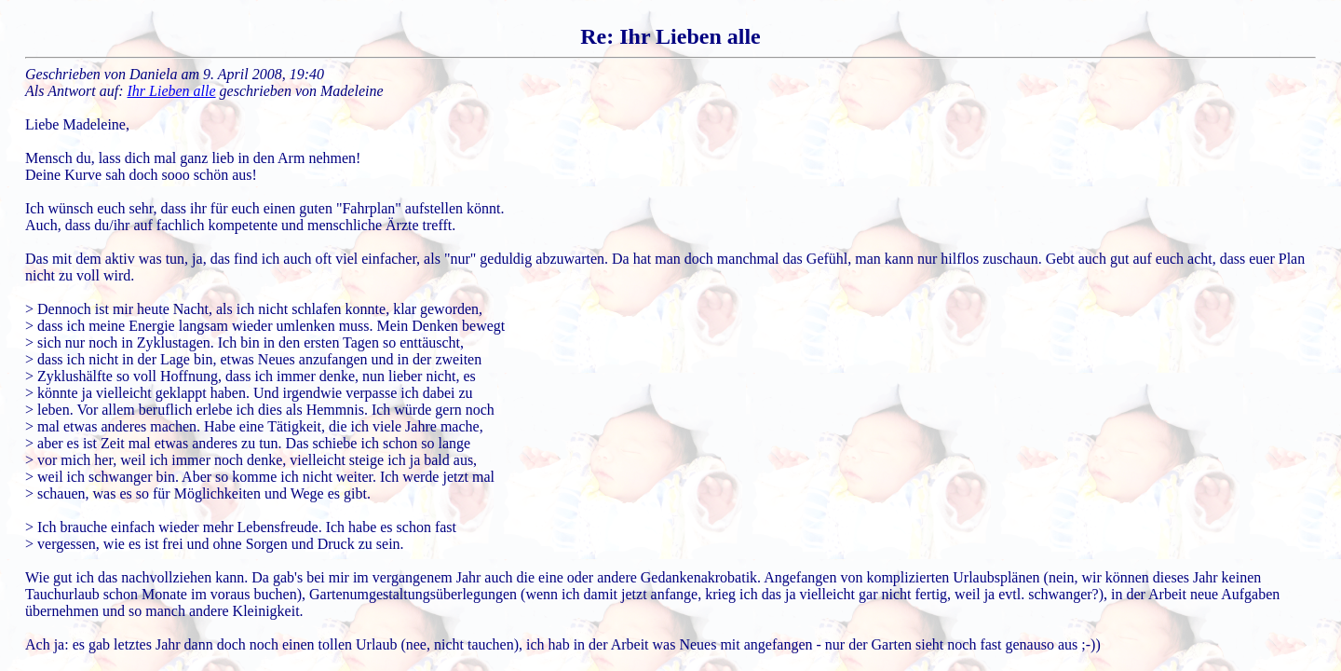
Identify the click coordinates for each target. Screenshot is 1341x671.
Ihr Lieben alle (172, 91)
